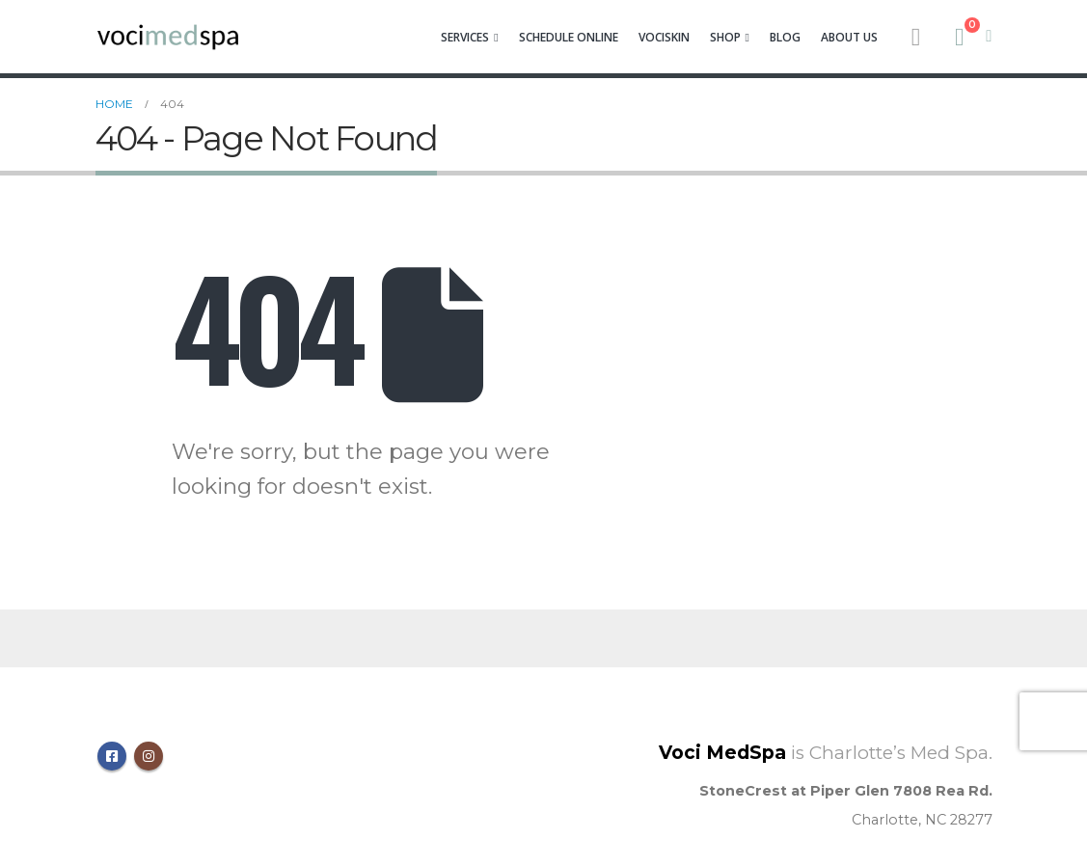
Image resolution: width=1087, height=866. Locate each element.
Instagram (148, 756)
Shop (725, 37)
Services (465, 37)
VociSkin (664, 37)
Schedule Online (568, 37)
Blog (785, 37)
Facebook (111, 756)
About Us (849, 37)
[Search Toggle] (916, 36)
